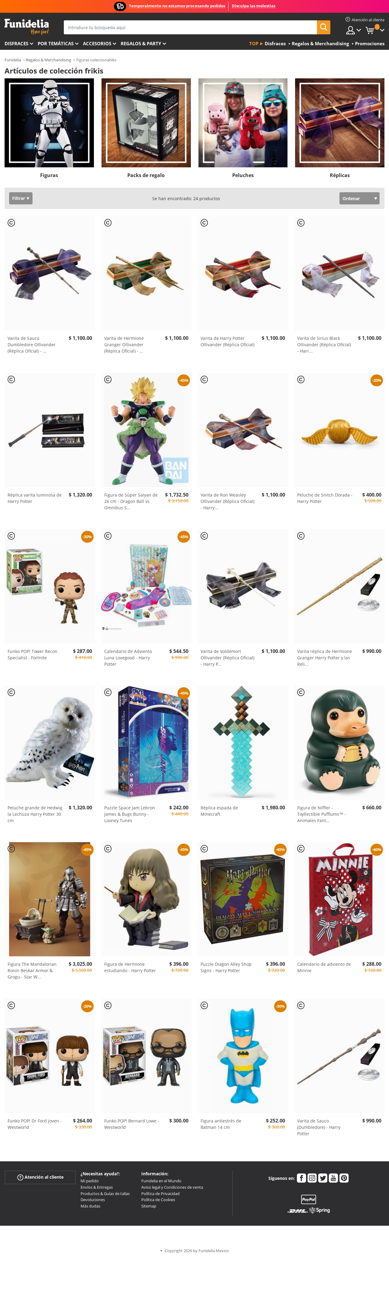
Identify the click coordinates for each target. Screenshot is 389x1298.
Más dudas (90, 1206)
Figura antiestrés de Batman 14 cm (221, 1124)
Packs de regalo (146, 175)
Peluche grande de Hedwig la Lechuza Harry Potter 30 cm (35, 814)
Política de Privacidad (160, 1193)
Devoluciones (93, 1199)
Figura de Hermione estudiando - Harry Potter (130, 967)
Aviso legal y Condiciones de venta (172, 1187)
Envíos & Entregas (97, 1187)
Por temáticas (56, 43)
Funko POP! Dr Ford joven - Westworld (35, 1124)
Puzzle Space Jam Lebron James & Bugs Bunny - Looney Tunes (129, 814)
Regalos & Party (141, 43)
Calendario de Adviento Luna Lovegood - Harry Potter (128, 657)
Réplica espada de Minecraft (219, 811)
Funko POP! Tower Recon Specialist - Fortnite (32, 654)
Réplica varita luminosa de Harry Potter (35, 498)
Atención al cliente (40, 1177)
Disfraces (16, 43)
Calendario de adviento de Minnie (324, 967)
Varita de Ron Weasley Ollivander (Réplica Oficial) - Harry (227, 501)
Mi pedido (90, 1181)
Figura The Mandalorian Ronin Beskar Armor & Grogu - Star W (32, 970)
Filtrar (18, 198)
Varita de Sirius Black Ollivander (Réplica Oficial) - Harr (324, 344)
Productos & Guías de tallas (105, 1193)
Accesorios (97, 43)
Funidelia (13, 60)
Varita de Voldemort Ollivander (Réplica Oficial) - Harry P (227, 657)
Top (253, 43)
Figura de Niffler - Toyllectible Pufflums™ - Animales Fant (321, 814)
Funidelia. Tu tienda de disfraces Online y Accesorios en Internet (27, 27)
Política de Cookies (158, 1199)
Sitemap (148, 1206)
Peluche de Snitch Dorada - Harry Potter (325, 498)
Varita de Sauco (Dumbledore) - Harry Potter (318, 1127)
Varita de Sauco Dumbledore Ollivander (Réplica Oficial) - (32, 344)
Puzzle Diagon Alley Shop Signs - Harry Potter (226, 967)
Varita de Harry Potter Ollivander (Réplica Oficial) (227, 341)
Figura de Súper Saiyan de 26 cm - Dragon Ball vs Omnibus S (131, 501)
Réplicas (340, 175)
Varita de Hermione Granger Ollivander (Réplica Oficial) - (124, 344)
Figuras (49, 175)
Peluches (243, 175)
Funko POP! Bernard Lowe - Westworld (131, 1124)
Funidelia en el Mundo (161, 1181)
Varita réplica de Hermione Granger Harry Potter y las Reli (324, 657)
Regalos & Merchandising (48, 60)
